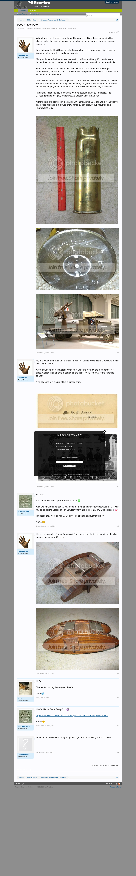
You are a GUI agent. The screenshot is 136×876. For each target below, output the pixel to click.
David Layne (62, 28)
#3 (118, 526)
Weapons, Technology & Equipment (38, 28)
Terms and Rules (115, 787)
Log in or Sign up (112, 2)
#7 (118, 752)
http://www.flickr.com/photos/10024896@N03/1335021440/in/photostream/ (72, 715)
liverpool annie (24, 512)
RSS (119, 784)
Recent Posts (34, 14)
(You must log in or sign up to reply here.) (105, 765)
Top (116, 784)
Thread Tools (113, 32)
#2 (118, 487)
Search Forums (22, 14)
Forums (23, 11)
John (20, 698)
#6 (118, 726)
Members (33, 10)
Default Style (20, 784)
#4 (118, 673)
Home (111, 784)
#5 (118, 697)
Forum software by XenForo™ (34, 787)
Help (106, 784)
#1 (118, 353)
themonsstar (23, 755)
